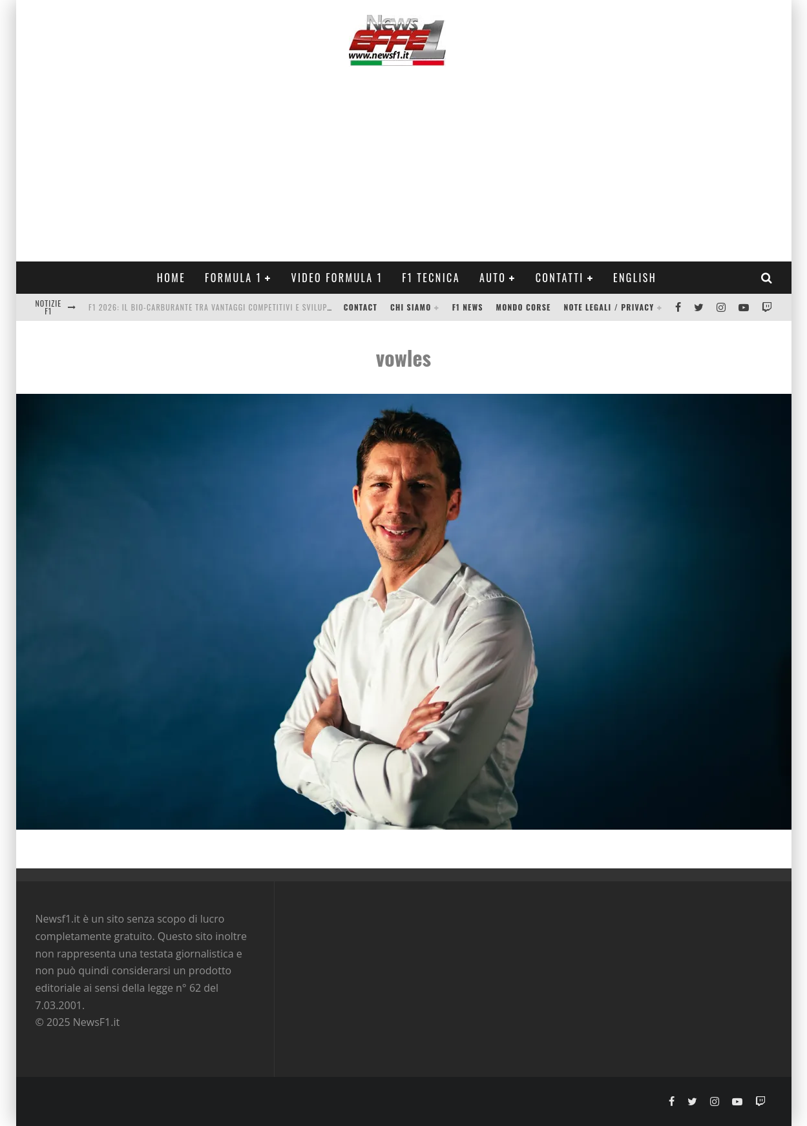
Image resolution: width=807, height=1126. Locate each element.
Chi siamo (410, 307)
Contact (360, 307)
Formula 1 (233, 277)
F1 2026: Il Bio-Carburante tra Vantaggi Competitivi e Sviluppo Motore (228, 307)
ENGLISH (634, 277)
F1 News (467, 307)
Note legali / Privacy (609, 307)
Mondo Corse (523, 307)
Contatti (560, 277)
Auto (492, 277)
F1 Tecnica (431, 277)
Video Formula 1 (337, 277)
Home (171, 277)
